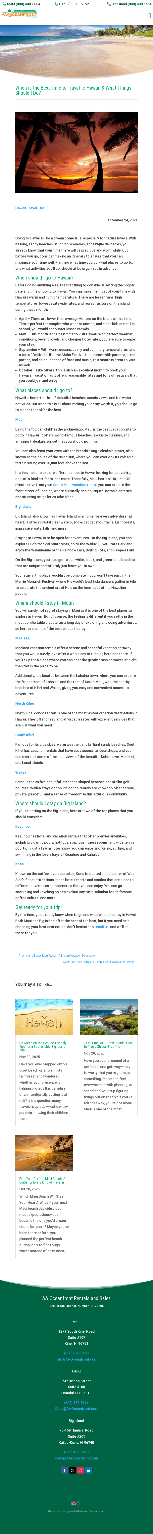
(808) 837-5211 (76, 1403)
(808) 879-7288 (76, 1353)
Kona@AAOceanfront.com (76, 1458)
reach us (102, 927)
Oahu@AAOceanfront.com (76, 1409)
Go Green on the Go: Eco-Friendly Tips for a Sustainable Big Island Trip (43, 1046)
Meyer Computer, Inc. (93, 1511)
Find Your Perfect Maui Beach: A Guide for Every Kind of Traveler (42, 1180)
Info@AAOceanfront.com (76, 1359)
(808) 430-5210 (76, 1452)
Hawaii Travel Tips (30, 208)
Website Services (58, 1511)
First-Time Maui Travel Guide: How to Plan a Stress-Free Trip (108, 1045)
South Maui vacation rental (75, 485)
